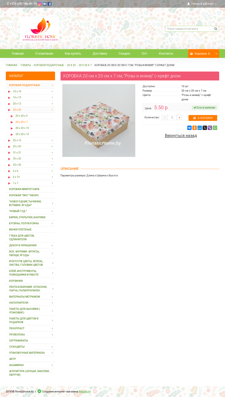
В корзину (203, 118)
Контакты (166, 53)
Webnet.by (85, 391)
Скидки (124, 53)
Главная (18, 53)
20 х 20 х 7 (85, 65)
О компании (44, 53)
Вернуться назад (181, 135)
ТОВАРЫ (25, 65)
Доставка (100, 53)
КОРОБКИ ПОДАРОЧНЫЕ (49, 65)
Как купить (73, 53)
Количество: (152, 117)
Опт (144, 53)
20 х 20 (71, 65)
